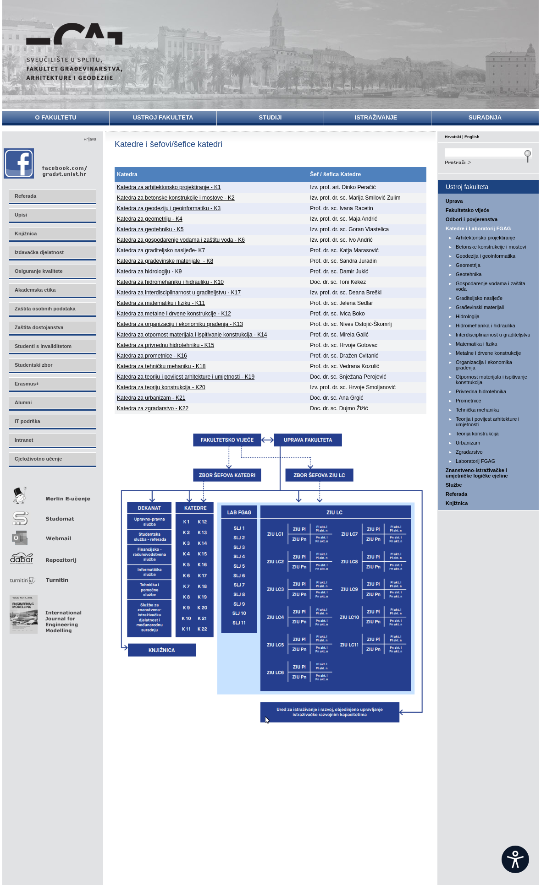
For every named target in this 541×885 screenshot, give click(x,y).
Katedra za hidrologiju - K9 (149, 271)
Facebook (46, 163)
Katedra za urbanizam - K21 (151, 398)
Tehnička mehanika (477, 410)
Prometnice (468, 400)
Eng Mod (44, 611)
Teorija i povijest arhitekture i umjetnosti (487, 421)
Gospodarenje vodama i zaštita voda (490, 286)
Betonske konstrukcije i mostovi (491, 247)
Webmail (52, 535)
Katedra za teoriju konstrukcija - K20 (161, 387)
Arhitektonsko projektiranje (485, 237)
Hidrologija (468, 316)
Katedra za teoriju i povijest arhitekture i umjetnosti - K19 (185, 377)
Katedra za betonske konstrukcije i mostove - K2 (176, 198)
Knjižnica (457, 503)
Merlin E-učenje (52, 493)
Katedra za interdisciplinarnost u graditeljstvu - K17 (179, 292)
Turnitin (52, 576)
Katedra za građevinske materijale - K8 (165, 261)
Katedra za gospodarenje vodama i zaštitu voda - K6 (181, 240)
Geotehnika (468, 274)
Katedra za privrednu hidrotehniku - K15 (165, 345)
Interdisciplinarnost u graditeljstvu (493, 334)
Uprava (454, 201)
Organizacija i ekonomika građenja (484, 364)
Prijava (89, 139)
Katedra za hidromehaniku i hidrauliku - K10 (170, 282)
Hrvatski (453, 137)
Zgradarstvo (469, 452)
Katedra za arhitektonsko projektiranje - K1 (169, 187)
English (472, 137)
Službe (454, 485)
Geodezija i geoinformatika (485, 256)
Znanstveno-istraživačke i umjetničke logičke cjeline (477, 472)
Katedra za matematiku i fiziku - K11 (161, 303)
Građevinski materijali (480, 307)
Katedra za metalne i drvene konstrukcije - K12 (174, 313)
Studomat (52, 514)
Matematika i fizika (476, 344)
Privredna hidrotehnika (481, 391)
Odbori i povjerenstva (471, 219)
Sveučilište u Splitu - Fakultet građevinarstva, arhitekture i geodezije (74, 51)
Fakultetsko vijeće (467, 210)
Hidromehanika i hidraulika (485, 325)
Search (488, 161)
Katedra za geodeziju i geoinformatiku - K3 (169, 208)
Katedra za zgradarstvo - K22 (152, 408)
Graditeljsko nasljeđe (479, 298)
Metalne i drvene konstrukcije (488, 353)
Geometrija (468, 265)
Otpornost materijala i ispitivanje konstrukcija (491, 379)
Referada (456, 494)
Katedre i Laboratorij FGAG (478, 228)
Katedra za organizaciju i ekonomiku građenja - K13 (180, 324)
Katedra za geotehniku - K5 (150, 229)
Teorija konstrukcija (477, 433)
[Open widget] (515, 859)
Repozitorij (52, 555)
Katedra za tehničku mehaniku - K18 (161, 366)
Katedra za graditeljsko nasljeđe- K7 (161, 250)
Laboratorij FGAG (475, 461)
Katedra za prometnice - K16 (152, 356)
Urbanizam (468, 442)
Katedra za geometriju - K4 (149, 219)
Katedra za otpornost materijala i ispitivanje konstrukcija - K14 (192, 334)
